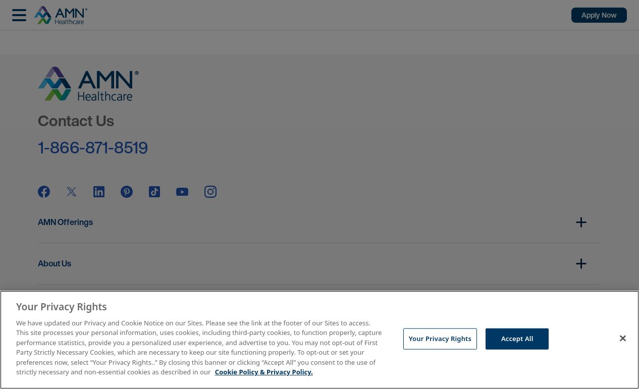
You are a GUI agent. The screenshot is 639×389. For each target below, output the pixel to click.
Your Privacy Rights (440, 338)
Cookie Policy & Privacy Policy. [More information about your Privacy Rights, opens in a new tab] (264, 371)
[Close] (623, 338)
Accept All (517, 338)
